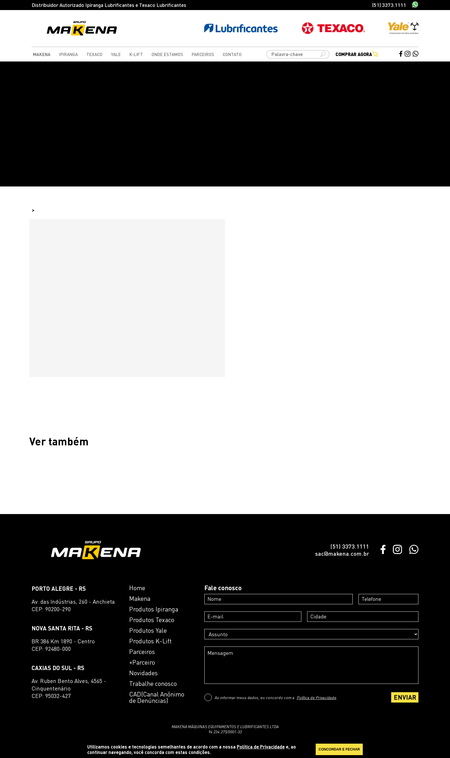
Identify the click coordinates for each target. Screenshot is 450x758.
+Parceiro (142, 662)
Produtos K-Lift (150, 641)
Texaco (94, 54)
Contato (232, 54)
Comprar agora (356, 54)
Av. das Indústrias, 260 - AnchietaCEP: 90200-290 (73, 605)
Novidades (143, 673)
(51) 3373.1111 (389, 5)
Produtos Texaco (151, 620)
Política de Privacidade (316, 697)
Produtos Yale (148, 630)
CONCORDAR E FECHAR (339, 749)
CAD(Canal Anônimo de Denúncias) (156, 697)
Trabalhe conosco (153, 683)
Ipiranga (68, 54)
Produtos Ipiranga (153, 609)
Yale (116, 54)
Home (137, 588)
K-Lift (136, 54)
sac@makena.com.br (342, 553)
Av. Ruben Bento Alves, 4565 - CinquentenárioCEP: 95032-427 (69, 688)
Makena (42, 54)
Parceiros (203, 54)
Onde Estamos (167, 54)
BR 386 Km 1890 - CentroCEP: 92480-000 (63, 645)
